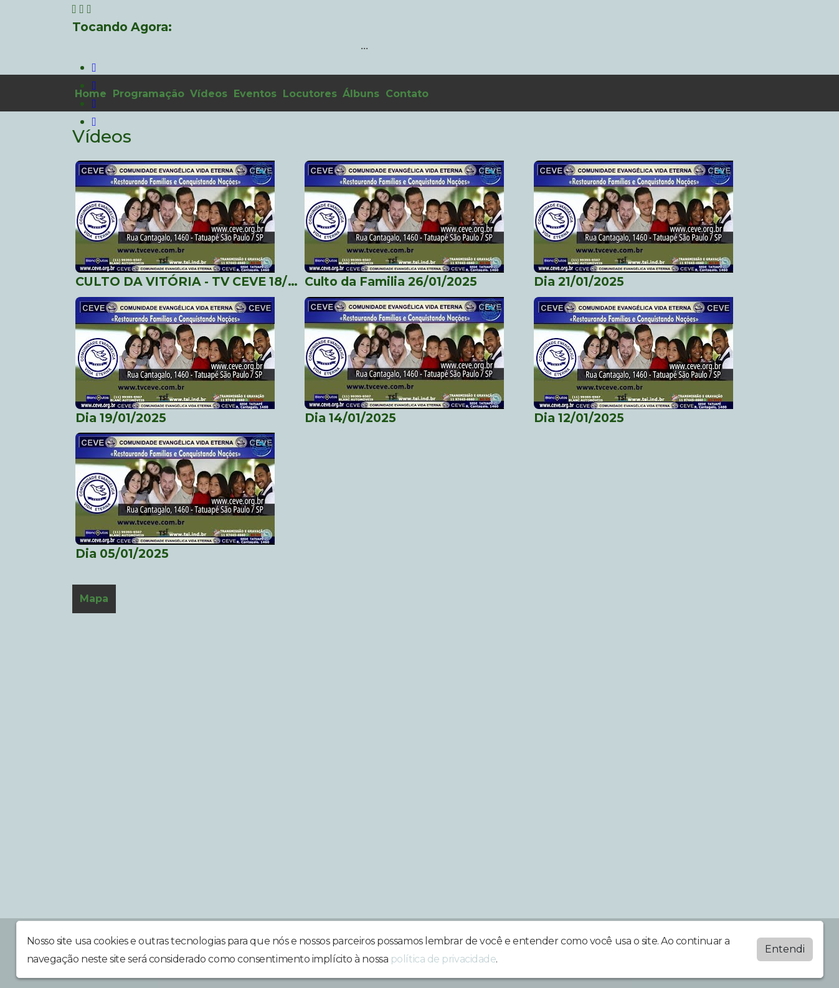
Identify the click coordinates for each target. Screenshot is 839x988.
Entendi (785, 949)
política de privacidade (443, 959)
